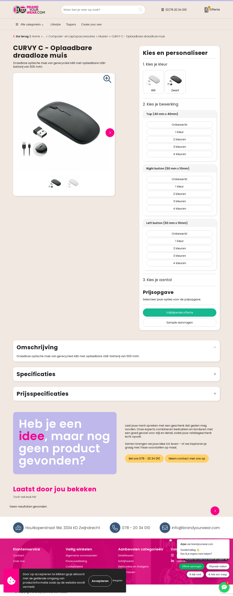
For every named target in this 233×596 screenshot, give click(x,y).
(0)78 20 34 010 (176, 10)
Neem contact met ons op (187, 454)
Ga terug (22, 36)
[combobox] (99, 9)
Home (36, 36)
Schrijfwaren (126, 557)
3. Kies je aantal (157, 276)
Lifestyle (55, 24)
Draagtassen (126, 568)
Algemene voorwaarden (81, 552)
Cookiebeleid (74, 563)
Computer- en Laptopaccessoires (71, 36)
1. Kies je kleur (155, 64)
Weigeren (118, 580)
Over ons (19, 557)
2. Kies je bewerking (160, 100)
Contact (18, 552)
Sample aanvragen (179, 319)
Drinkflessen (126, 552)
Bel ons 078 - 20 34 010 (144, 454)
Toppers (71, 24)
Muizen (103, 36)
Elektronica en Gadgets (133, 563)
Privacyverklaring (76, 557)
